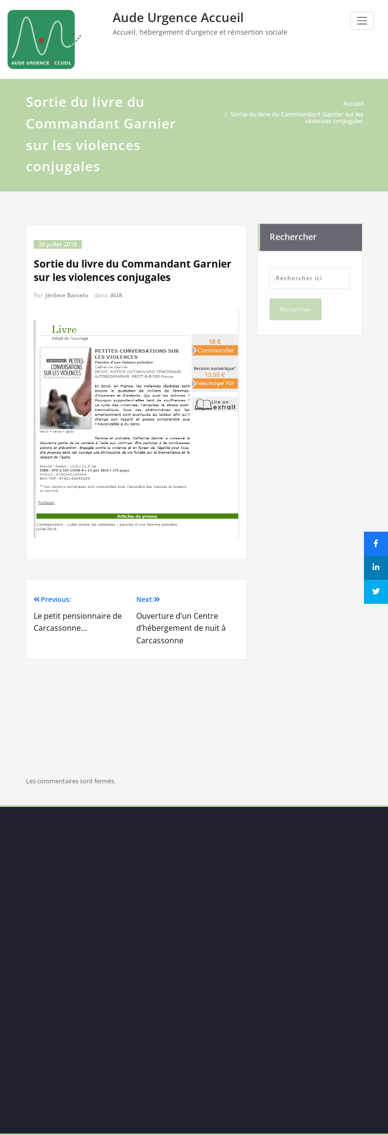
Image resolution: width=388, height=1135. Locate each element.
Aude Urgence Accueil (178, 17)
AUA (116, 295)
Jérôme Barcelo (66, 295)
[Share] (376, 544)
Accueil (353, 103)
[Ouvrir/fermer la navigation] (362, 21)
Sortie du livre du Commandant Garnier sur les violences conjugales (297, 117)
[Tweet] (376, 592)
